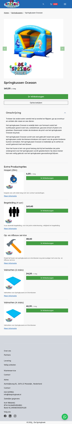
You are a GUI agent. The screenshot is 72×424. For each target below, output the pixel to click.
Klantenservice (11, 368)
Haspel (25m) (11, 170)
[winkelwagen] (53, 4)
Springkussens (18, 13)
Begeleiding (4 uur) (14, 202)
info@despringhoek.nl (13, 392)
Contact (8, 372)
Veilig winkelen (11, 362)
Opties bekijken (36, 103)
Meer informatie (11, 196)
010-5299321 (10, 389)
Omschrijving (14, 113)
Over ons (8, 348)
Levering (8, 358)
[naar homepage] (13, 4)
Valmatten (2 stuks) (15, 268)
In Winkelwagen (36, 97)
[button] (42, 4)
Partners (8, 352)
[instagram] (16, 414)
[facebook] (6, 414)
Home (7, 13)
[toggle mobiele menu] (64, 4)
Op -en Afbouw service (16, 234)
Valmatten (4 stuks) (15, 300)
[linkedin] (11, 414)
